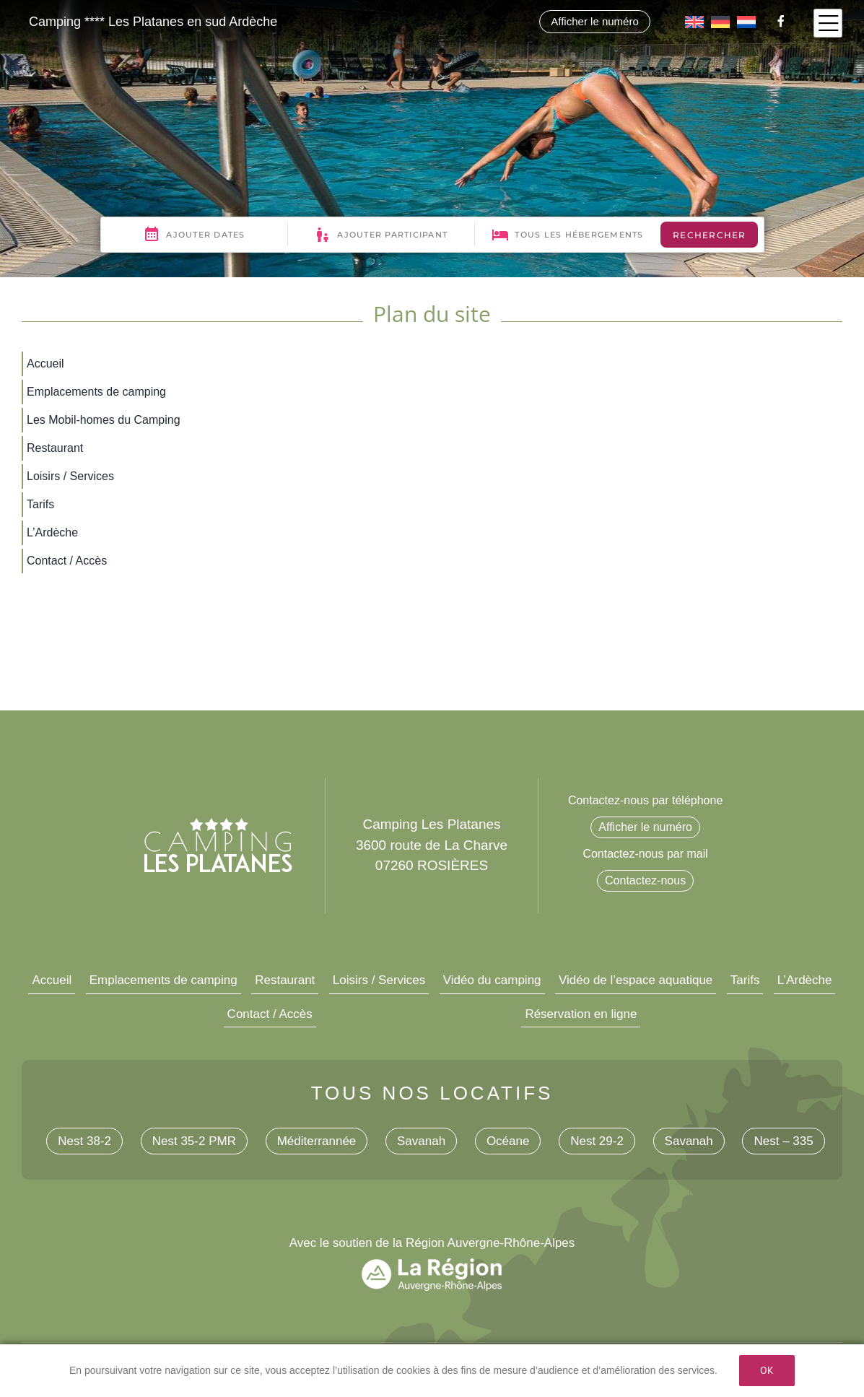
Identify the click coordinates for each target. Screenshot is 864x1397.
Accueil (51, 980)
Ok (767, 1370)
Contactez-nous (645, 880)
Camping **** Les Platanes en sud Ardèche (153, 21)
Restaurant (285, 980)
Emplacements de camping (163, 980)
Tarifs (745, 980)
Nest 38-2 (84, 1141)
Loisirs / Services (379, 980)
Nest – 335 (783, 1141)
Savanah (421, 1141)
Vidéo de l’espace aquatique (635, 980)
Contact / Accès (270, 1014)
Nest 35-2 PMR (194, 1141)
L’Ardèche (804, 980)
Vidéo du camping (492, 980)
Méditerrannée (317, 1141)
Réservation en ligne (581, 1014)
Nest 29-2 (597, 1141)
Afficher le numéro (594, 21)
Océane (508, 1141)
